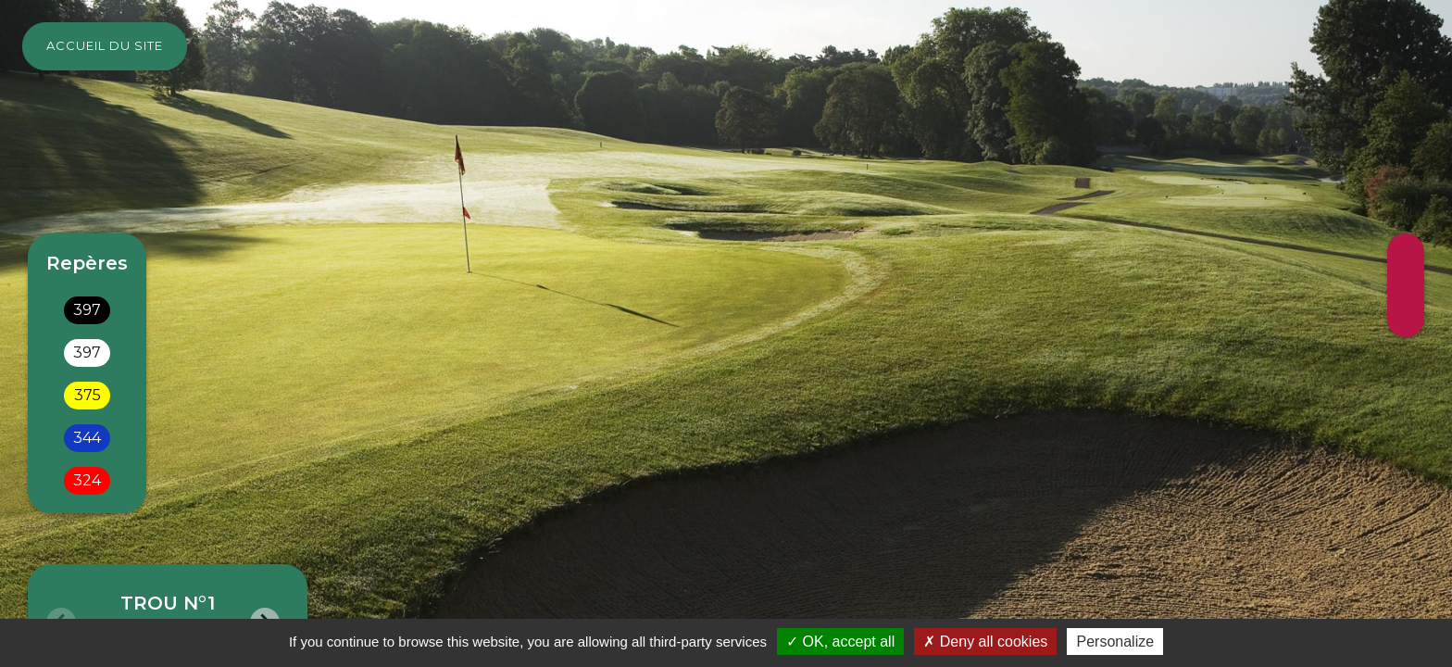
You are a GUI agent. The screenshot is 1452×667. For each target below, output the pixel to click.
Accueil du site (104, 45)
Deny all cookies (985, 641)
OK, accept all (840, 641)
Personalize (1115, 641)
